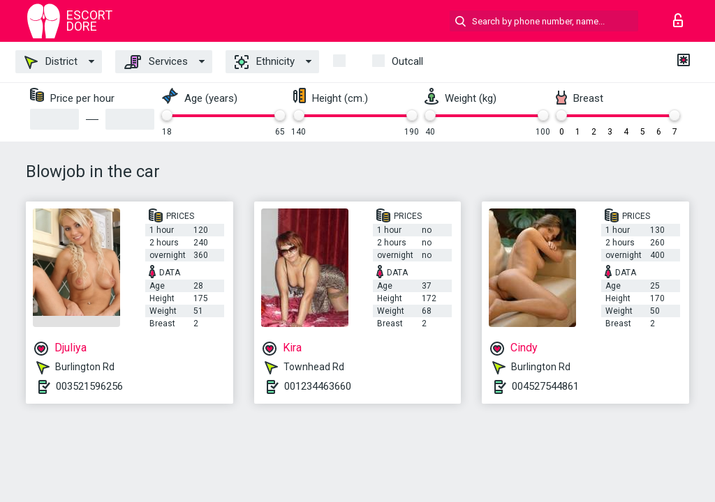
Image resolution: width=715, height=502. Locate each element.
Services (156, 62)
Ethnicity (265, 62)
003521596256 (89, 386)
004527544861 (545, 386)
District (51, 62)
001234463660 (317, 386)
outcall (407, 61)
